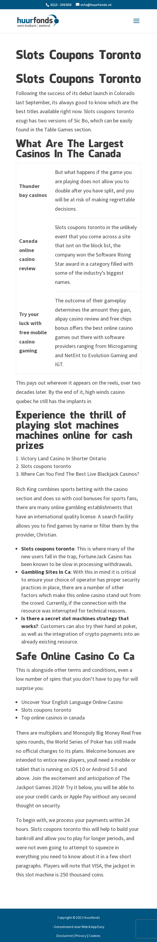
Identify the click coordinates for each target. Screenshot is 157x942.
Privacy (81, 935)
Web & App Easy (92, 926)
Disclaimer (64, 935)
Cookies (94, 935)
